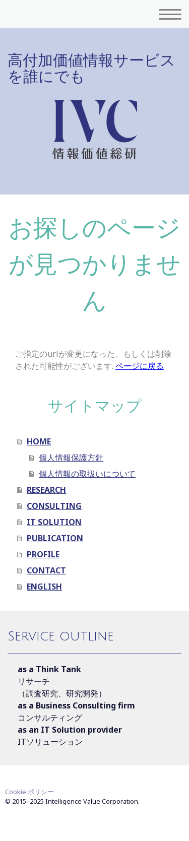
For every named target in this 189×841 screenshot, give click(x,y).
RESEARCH (46, 489)
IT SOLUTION (54, 522)
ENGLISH (44, 586)
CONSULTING (54, 505)
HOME (39, 441)
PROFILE (43, 554)
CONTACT (46, 570)
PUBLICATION (55, 538)
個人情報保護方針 (71, 457)
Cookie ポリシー (29, 791)
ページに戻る (139, 365)
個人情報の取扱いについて (87, 473)
